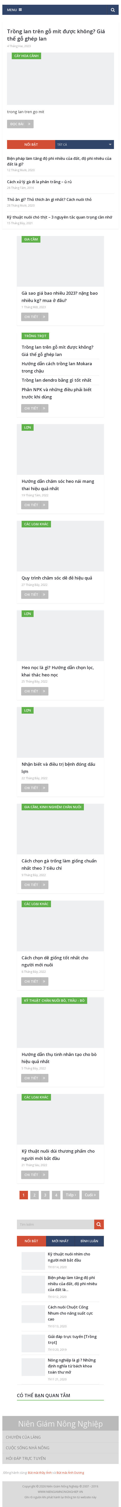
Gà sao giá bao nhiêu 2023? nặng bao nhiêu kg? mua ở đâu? (60, 296)
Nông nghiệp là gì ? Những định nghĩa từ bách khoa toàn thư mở (72, 1366)
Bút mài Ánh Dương (70, 1472)
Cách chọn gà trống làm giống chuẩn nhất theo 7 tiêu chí (59, 864)
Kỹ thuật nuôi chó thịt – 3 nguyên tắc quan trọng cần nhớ (59, 217)
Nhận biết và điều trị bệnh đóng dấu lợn (58, 767)
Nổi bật (31, 144)
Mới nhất (60, 1241)
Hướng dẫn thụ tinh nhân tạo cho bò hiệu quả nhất (59, 1058)
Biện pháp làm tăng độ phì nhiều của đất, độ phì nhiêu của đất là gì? (59, 161)
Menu (12, 10)
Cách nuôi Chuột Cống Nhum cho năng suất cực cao (70, 1313)
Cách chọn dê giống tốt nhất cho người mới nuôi (55, 961)
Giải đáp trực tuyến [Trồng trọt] (72, 1339)
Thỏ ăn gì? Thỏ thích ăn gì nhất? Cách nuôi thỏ (49, 199)
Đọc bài (20, 124)
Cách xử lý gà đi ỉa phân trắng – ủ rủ (39, 181)
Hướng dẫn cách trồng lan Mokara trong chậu (57, 367)
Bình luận (89, 1241)
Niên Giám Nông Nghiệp (60, 1424)
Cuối (90, 1194)
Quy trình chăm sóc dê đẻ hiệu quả (57, 578)
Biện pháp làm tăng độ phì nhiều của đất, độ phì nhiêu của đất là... (72, 1283)
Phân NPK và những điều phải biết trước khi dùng (57, 393)
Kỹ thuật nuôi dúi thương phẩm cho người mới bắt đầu (58, 1154)
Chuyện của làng (23, 1437)
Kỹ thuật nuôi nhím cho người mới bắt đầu (69, 1257)
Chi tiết (34, 317)
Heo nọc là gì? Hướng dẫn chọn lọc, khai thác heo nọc (58, 671)
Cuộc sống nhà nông (27, 1447)
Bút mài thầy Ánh (40, 1472)
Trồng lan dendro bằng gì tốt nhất (56, 380)
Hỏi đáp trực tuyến (26, 1458)
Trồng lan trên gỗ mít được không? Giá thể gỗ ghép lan (56, 35)
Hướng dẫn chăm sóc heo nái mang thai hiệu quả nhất (58, 484)
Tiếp (71, 1194)
